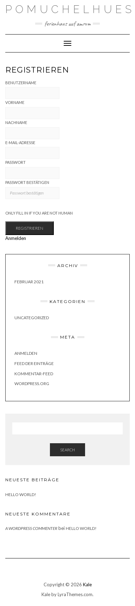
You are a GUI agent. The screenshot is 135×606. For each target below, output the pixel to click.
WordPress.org (31, 383)
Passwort (15, 162)
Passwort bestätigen (27, 182)
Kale (87, 584)
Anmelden (15, 238)
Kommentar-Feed (33, 373)
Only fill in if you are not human (39, 213)
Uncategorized (31, 317)
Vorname (14, 102)
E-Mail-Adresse (20, 142)
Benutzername (20, 82)
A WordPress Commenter (31, 528)
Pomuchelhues (70, 9)
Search (67, 449)
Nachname (16, 122)
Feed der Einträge (34, 363)
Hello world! (20, 494)
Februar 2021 (29, 281)
